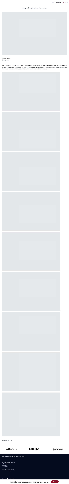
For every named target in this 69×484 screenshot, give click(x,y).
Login (65, 2)
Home (3, 456)
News (6, 456)
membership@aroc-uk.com (11, 471)
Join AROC (58, 2)
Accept (54, 481)
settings (46, 482)
